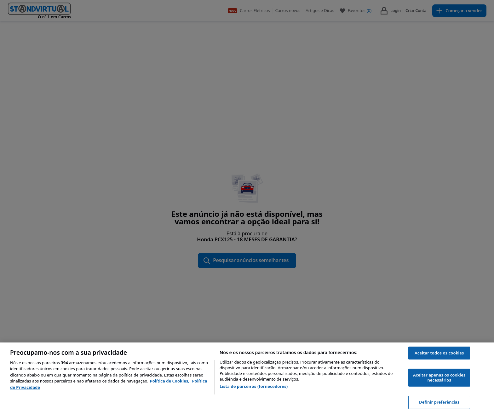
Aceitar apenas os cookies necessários (439, 377)
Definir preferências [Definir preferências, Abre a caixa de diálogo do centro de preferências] (439, 402)
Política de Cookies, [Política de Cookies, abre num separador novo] (170, 381)
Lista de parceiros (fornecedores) (254, 386)
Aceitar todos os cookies (439, 353)
